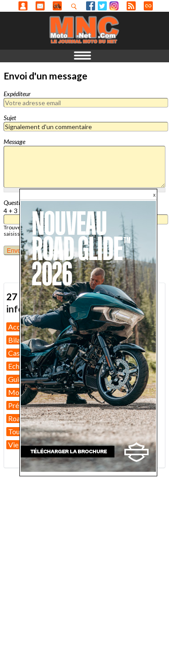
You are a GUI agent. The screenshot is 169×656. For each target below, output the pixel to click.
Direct (148, 5)
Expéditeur (17, 94)
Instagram (114, 5)
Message (14, 141)
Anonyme (22, 5)
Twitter (102, 5)
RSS (131, 5)
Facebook (90, 5)
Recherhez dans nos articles (75, 6)
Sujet (10, 117)
